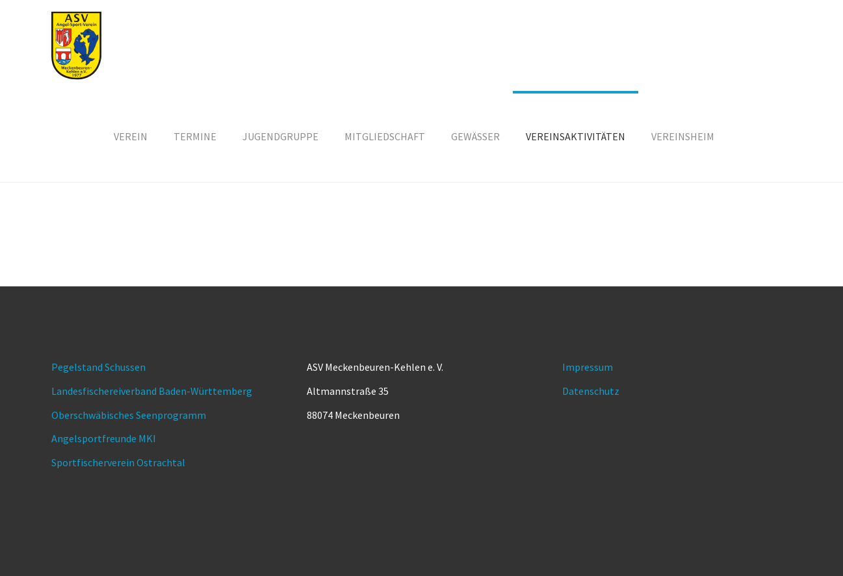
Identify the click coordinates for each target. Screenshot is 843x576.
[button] (475, 136)
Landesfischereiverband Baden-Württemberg (151, 390)
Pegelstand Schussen (98, 366)
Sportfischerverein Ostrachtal (118, 462)
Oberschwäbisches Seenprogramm (128, 414)
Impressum (587, 366)
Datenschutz (590, 390)
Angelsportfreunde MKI (103, 438)
